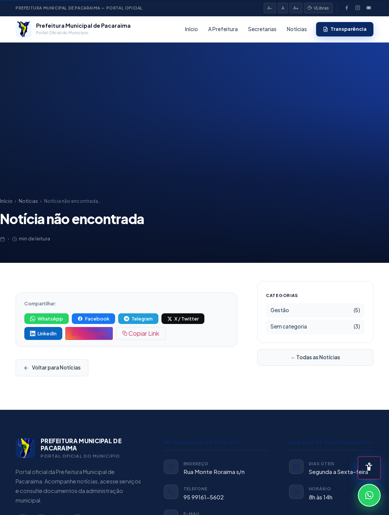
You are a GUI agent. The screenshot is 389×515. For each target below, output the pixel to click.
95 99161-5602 (203, 497)
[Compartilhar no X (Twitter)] (182, 318)
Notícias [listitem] (297, 29)
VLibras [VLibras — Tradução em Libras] (318, 7)
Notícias (28, 201)
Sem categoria (315, 326)
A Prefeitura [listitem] (223, 29)
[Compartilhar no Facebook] (93, 318)
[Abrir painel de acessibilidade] (369, 468)
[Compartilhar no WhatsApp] (46, 318)
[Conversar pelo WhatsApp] (369, 495)
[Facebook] (346, 8)
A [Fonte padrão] (282, 7)
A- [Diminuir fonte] (269, 7)
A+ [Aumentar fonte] (296, 7)
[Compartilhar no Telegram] (138, 318)
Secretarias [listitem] (262, 29)
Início (6, 201)
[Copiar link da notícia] (141, 333)
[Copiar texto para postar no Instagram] (89, 333)
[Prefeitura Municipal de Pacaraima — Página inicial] (73, 29)
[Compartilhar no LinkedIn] (43, 333)
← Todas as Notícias (315, 357)
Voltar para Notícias (52, 367)
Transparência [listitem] (345, 29)
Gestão (315, 310)
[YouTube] (368, 8)
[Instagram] (357, 8)
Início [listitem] (191, 29)
